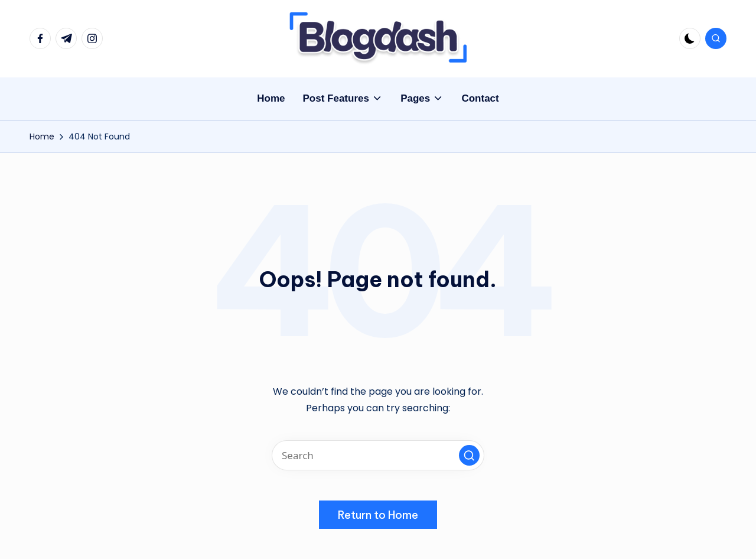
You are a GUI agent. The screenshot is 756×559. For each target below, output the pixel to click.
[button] (469, 455)
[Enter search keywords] (378, 455)
